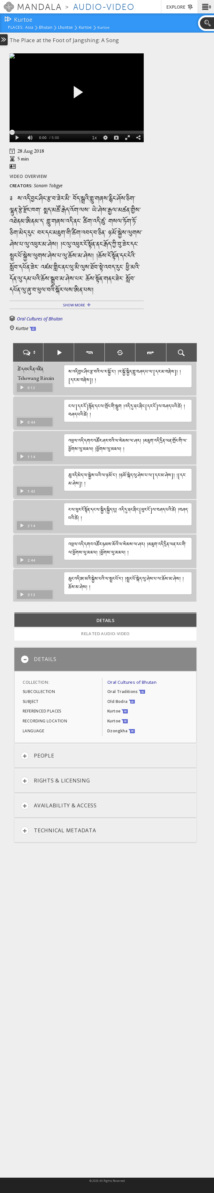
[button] (206, 6)
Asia (29, 28)
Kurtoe (85, 28)
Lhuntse (65, 28)
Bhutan (45, 28)
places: (16, 28)
